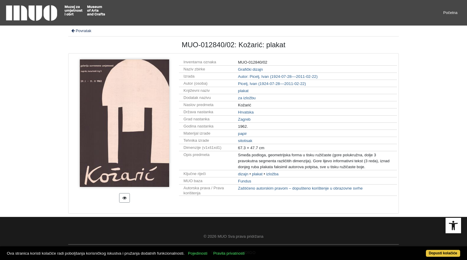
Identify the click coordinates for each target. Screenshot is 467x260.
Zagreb (244, 119)
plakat (243, 91)
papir (242, 133)
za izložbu (247, 98)
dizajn (243, 174)
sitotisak (245, 140)
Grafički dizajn (250, 69)
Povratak (81, 31)
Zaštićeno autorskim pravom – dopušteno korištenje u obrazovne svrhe (300, 188)
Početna (450, 12)
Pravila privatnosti (229, 253)
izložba (272, 174)
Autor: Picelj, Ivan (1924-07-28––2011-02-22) (277, 76)
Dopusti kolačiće (443, 253)
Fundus (244, 181)
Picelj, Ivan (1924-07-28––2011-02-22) (272, 83)
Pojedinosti (197, 253)
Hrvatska (246, 112)
